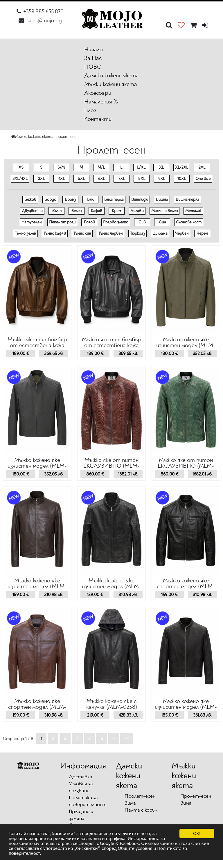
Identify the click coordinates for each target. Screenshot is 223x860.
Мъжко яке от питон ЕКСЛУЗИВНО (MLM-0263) (186, 465)
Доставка (80, 776)
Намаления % (101, 101)
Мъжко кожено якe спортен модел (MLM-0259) (37, 706)
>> (127, 738)
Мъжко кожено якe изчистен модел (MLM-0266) (185, 345)
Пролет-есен (66, 136)
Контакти (98, 119)
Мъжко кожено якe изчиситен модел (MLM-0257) (186, 706)
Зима (130, 803)
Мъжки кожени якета (110, 84)
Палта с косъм (141, 810)
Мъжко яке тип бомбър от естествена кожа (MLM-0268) (37, 345)
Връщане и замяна (81, 815)
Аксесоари (97, 92)
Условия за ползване (81, 787)
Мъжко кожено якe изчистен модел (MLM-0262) (37, 586)
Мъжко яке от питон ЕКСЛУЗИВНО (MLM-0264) (111, 465)
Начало (93, 49)
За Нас (93, 58)
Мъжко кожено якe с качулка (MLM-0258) (111, 703)
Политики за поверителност (87, 801)
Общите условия (135, 849)
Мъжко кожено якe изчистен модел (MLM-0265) (37, 465)
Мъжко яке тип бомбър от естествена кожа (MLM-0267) (111, 345)
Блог (90, 110)
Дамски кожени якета (111, 75)
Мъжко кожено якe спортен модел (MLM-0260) (186, 586)
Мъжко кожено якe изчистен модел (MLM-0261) (111, 586)
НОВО (93, 66)
